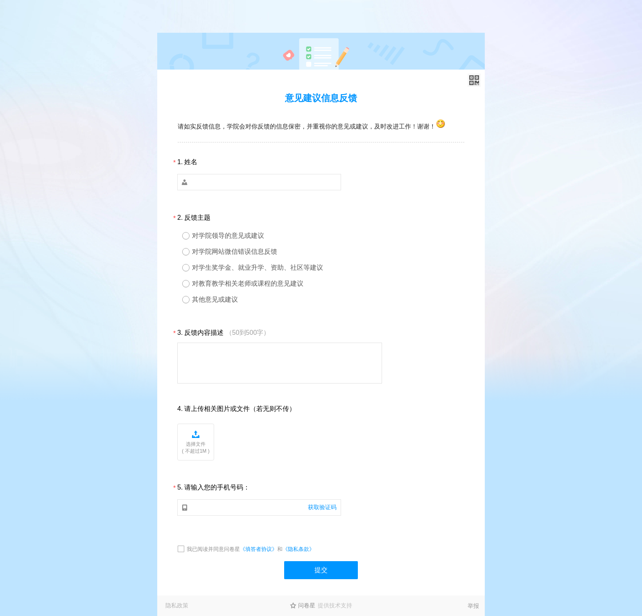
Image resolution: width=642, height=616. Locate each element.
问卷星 (306, 605)
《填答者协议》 (258, 549)
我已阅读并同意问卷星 (213, 549)
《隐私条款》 (298, 549)
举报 (473, 605)
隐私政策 (176, 605)
